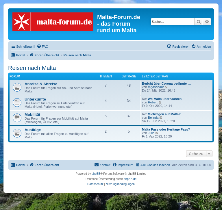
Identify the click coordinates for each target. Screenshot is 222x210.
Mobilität (32, 114)
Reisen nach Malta (32, 68)
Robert (153, 102)
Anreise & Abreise (41, 84)
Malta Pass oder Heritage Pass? (166, 129)
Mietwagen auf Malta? (164, 114)
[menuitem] (42, 46)
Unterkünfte (35, 99)
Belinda (153, 117)
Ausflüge (33, 130)
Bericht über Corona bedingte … (166, 83)
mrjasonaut (156, 87)
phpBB (96, 173)
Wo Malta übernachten (165, 99)
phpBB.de (130, 179)
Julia (151, 133)
